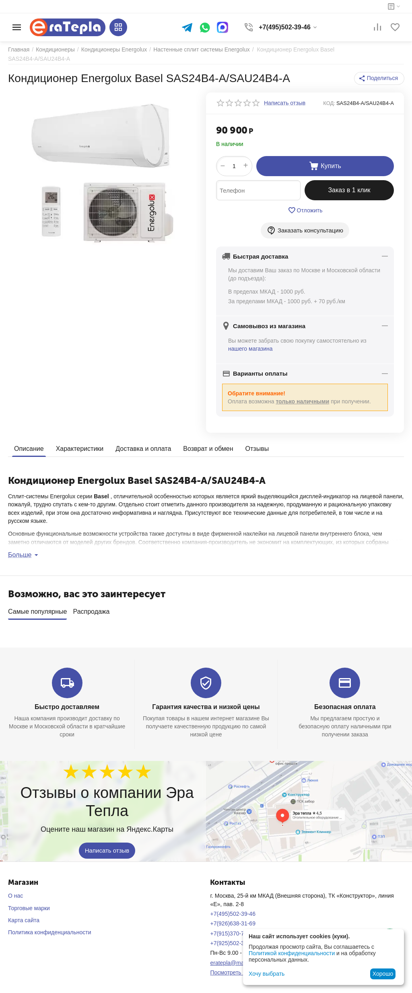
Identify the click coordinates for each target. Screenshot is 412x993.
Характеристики (80, 448)
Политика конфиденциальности (49, 929)
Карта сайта (23, 917)
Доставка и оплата (143, 448)
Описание (29, 448)
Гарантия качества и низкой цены (206, 704)
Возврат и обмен (208, 448)
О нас (15, 893)
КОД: (329, 103)
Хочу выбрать (266, 973)
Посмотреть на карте (237, 969)
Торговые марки (29, 905)
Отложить (305, 210)
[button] (379, 78)
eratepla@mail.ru (231, 960)
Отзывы (257, 448)
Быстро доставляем (67, 704)
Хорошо (383, 973)
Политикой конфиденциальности (292, 953)
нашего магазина (250, 348)
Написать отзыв (107, 848)
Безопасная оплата (345, 704)
